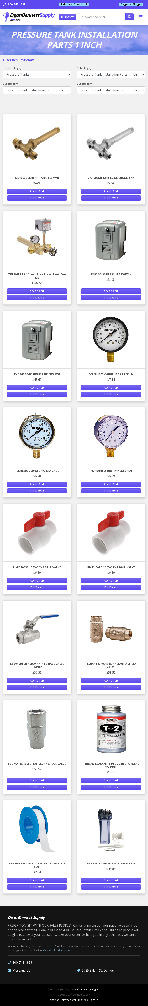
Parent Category (12, 68)
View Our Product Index (56, 950)
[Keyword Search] (103, 17)
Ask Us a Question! (74, 4)
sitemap (54, 1000)
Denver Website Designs (84, 989)
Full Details (37, 198)
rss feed (83, 1000)
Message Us (19, 970)
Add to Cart (37, 191)
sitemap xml (69, 1000)
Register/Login (131, 4)
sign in (94, 1000)
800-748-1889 (20, 963)
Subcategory (84, 68)
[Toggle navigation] (141, 17)
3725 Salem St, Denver (95, 970)
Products (68, 17)
